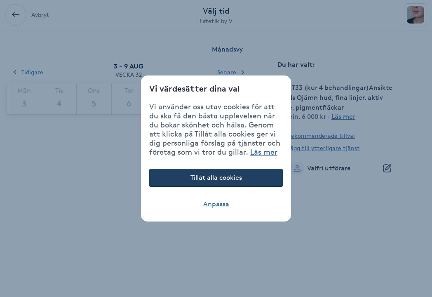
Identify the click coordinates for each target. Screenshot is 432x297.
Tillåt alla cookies (216, 178)
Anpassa (216, 204)
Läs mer (263, 151)
